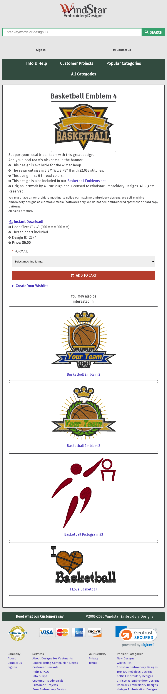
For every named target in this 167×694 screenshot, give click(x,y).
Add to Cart (84, 275)
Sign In (40, 50)
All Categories (83, 74)
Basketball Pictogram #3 (83, 534)
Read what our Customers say (39, 616)
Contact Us (122, 50)
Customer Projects (76, 63)
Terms (93, 663)
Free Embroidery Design (49, 689)
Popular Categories (123, 63)
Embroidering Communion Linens (55, 663)
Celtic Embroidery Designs (135, 676)
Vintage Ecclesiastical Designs (137, 689)
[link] (136, 636)
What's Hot (124, 663)
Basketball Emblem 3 (83, 446)
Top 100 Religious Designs (134, 672)
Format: (21, 251)
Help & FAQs (40, 672)
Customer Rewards (45, 667)
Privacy (94, 658)
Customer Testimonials (47, 680)
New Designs (125, 658)
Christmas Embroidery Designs (138, 680)
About (12, 658)
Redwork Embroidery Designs (137, 685)
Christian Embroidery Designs (137, 667)
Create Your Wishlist (32, 286)
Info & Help (36, 63)
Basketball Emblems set (86, 181)
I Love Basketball (83, 589)
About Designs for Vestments (52, 658)
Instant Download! (28, 222)
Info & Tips (39, 676)
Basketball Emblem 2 (83, 374)
